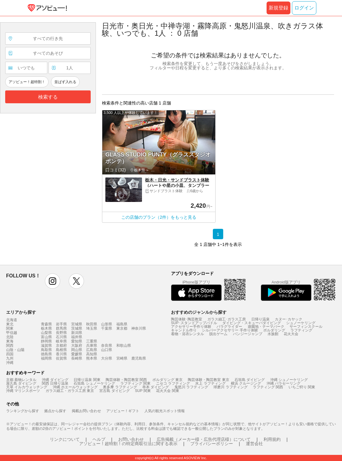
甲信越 (11, 333)
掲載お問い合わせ (86, 411)
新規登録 (278, 7)
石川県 (61, 337)
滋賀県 (46, 345)
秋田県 (91, 324)
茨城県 (76, 328)
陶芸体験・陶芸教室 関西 (126, 380)
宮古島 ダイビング (114, 391)
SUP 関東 (143, 391)
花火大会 (291, 334)
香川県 (61, 354)
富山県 (46, 337)
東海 (9, 341)
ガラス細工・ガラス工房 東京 (69, 391)
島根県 (61, 350)
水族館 (272, 334)
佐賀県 (61, 358)
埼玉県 (91, 328)
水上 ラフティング (210, 383)
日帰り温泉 (260, 319)
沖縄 (9, 362)
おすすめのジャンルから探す (199, 312)
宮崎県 (121, 358)
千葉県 (106, 328)
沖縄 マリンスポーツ (23, 391)
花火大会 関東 (167, 391)
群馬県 (61, 328)
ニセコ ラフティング (173, 383)
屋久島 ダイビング (21, 383)
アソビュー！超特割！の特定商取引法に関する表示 (128, 443)
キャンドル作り (184, 330)
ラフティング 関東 (135, 383)
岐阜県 (61, 341)
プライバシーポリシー (211, 443)
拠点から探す (55, 411)
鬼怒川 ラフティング (191, 387)
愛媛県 (76, 354)
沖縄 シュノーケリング (289, 380)
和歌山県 (123, 345)
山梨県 (46, 333)
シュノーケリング (300, 323)
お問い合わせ (131, 439)
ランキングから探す (22, 411)
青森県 (46, 324)
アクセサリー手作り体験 (191, 326)
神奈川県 (138, 328)
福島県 (121, 324)
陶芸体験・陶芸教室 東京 (208, 380)
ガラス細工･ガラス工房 (226, 319)
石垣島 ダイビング (250, 380)
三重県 (91, 341)
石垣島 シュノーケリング (94, 383)
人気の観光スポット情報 (164, 411)
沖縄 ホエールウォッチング (75, 387)
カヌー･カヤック (288, 319)
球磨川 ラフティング (230, 387)
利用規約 (272, 439)
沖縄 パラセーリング (283, 383)
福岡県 (46, 358)
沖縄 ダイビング (55, 380)
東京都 (121, 328)
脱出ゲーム (218, 334)
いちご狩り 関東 (302, 387)
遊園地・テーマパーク (266, 326)
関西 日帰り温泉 (55, 383)
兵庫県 (91, 345)
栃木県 (46, 328)
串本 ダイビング (155, 387)
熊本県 (91, 358)
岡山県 (76, 350)
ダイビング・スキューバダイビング (251, 323)
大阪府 (76, 345)
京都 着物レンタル (21, 380)
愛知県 (76, 341)
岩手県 (61, 324)
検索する (48, 97)
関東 (9, 328)
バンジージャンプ (247, 334)
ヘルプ (99, 439)
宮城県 (76, 324)
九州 (9, 358)
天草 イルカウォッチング (26, 387)
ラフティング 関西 (268, 387)
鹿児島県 (138, 358)
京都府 (61, 345)
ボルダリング (274, 330)
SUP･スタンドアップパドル (194, 323)
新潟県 (76, 333)
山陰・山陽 (15, 350)
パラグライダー (229, 326)
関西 (9, 345)
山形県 (106, 324)
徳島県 (46, 354)
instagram (52, 281)
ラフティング (301, 330)
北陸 (9, 337)
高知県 (91, 354)
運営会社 (254, 443)
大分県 (106, 358)
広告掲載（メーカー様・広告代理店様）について (204, 439)
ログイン (304, 7)
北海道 (11, 320)
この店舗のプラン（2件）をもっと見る (158, 217)
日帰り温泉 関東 (87, 380)
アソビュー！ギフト (122, 411)
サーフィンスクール (305, 326)
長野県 (61, 333)
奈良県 (106, 345)
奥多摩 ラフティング (120, 387)
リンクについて (65, 439)
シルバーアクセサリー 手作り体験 (230, 330)
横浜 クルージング (246, 383)
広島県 (91, 350)
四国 (9, 354)
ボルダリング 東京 (167, 380)
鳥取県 (46, 350)
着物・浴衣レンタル (187, 334)
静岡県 (46, 341)
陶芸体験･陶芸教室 (186, 319)
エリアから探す (21, 312)
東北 (9, 324)
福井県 (76, 337)
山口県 (106, 350)
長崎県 (76, 358)
